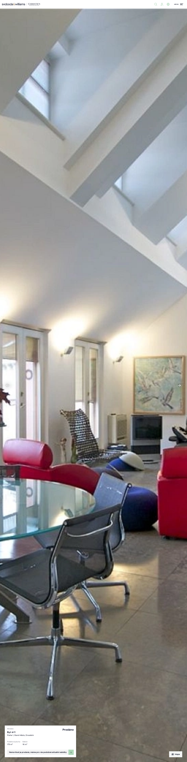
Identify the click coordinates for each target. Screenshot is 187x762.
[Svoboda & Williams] (21, 4)
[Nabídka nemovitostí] (155, 4)
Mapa (175, 754)
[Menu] (178, 4)
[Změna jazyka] (168, 4)
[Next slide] (179, 385)
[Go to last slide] (7, 385)
